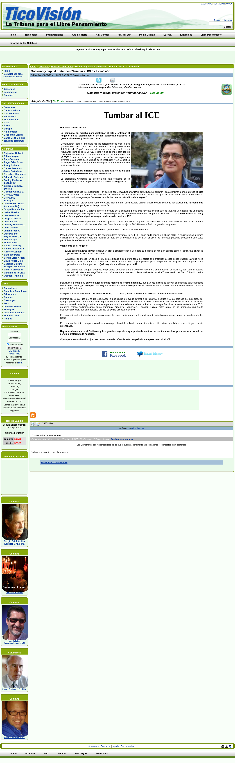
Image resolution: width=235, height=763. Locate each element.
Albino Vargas (11, 156)
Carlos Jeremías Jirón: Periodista (12, 169)
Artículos (44, 66)
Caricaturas (10, 288)
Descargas (10, 300)
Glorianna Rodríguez (8, 199)
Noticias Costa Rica (62, 66)
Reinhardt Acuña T (14, 248)
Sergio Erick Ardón (14, 257)
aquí (20, 362)
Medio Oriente (11, 119)
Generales (9, 89)
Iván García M (11, 215)
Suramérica (10, 116)
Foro (6, 303)
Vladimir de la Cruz (14, 272)
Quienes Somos (12, 306)
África (7, 125)
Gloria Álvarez (11, 194)
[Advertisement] (56, 57)
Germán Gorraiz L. (14, 191)
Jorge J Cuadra (12, 218)
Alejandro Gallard (13, 153)
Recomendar (127, 746)
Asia (6, 122)
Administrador (137, 428)
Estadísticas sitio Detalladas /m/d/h (12, 75)
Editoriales (10, 294)
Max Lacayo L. (12, 239)
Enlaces (8, 297)
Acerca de (206, 4)
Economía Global (13, 134)
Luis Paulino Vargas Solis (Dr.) (12, 235)
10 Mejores (10, 309)
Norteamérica (11, 113)
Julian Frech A (12, 230)
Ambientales (10, 131)
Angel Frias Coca (13, 162)
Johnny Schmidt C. (14, 224)
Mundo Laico (11, 242)
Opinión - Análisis (13, 275)
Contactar (219, 4)
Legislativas (10, 92)
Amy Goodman (12, 159)
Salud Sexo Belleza (14, 137)
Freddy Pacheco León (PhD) (12, 181)
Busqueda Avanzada (223, 20)
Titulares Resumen (14, 141)
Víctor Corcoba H (13, 269)
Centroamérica (12, 110)
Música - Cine (11, 315)
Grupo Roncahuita (14, 209)
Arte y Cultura (11, 165)
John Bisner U (12, 221)
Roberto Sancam (13, 251)
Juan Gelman (11, 227)
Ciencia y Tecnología (15, 291)
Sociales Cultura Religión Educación (13, 265)
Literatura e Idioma (14, 312)
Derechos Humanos (15, 174)
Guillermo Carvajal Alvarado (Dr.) (13, 205)
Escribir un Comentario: (54, 462)
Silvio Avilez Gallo (14, 260)
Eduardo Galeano (13, 177)
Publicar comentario (122, 439)
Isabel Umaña (11, 212)
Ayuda (229, 4)
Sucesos (8, 95)
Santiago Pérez (12, 254)
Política (8, 318)
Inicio (7, 70)
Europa (8, 128)
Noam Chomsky (12, 245)
